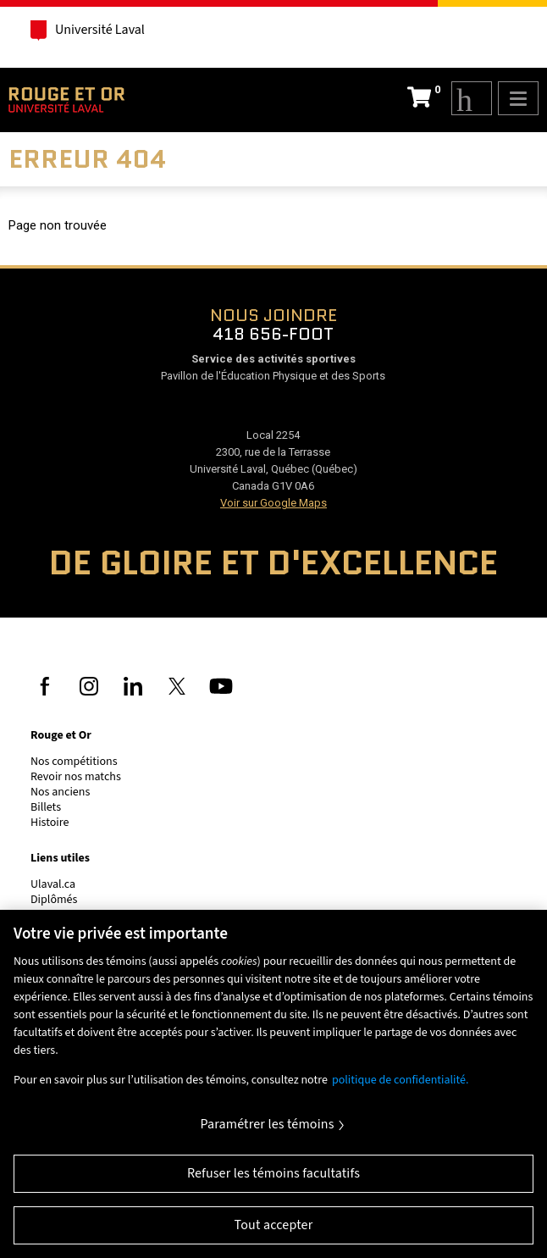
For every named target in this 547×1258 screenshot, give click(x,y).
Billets (45, 807)
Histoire (49, 822)
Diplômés (53, 899)
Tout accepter (274, 1225)
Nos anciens (60, 792)
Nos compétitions (74, 761)
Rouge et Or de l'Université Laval (66, 100)
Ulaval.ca (52, 884)
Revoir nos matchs (75, 776)
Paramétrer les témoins (267, 1124)
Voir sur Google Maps (273, 502)
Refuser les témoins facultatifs (273, 1173)
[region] (273, 1084)
